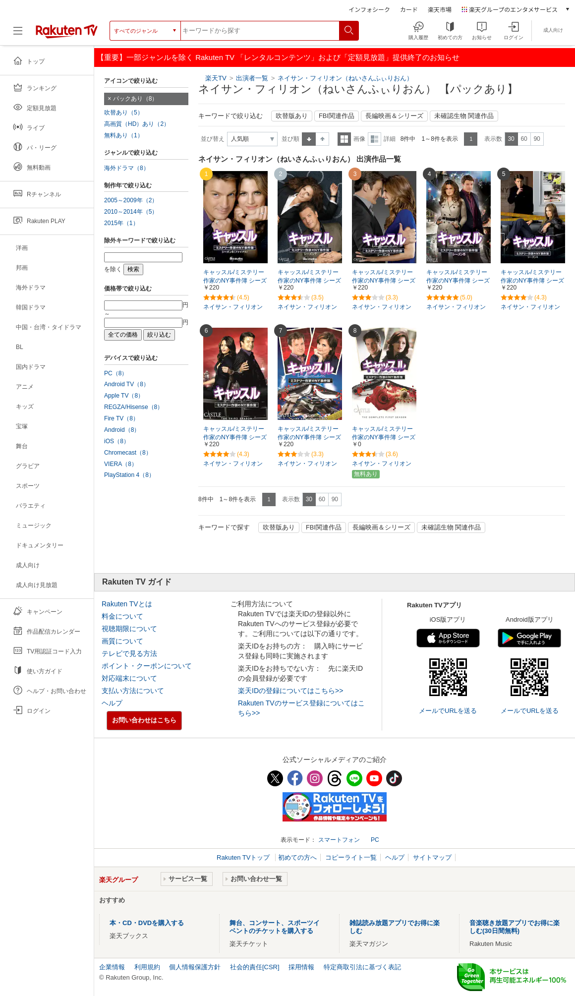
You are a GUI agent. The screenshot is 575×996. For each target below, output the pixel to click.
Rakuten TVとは (127, 604)
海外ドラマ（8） (126, 168)
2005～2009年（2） (131, 200)
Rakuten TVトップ (244, 857)
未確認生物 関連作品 (464, 116)
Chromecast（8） (128, 452)
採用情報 (301, 967)
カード (409, 9)
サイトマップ (432, 857)
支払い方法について (133, 691)
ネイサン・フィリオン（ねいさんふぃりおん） (345, 78)
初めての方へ (297, 857)
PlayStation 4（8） (129, 474)
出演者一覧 (252, 78)
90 (536, 138)
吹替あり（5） (123, 112)
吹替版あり (292, 116)
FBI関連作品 (336, 116)
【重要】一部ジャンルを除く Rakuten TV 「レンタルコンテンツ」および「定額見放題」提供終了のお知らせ (278, 57)
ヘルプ (112, 703)
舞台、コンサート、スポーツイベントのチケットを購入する (275, 927)
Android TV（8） (126, 384)
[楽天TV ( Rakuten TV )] (67, 34)
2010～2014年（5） (131, 211)
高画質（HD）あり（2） (137, 123)
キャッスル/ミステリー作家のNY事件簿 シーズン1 (383, 437)
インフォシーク (369, 9)
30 (511, 138)
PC (375, 839)
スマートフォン (339, 839)
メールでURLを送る (448, 710)
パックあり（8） (135, 98)
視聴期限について (129, 629)
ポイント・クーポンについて (147, 666)
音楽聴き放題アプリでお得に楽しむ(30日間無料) (514, 927)
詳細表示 (374, 139)
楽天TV (216, 78)
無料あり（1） (123, 135)
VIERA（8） (120, 464)
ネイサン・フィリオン (233, 306)
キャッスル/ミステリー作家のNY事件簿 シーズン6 (383, 281)
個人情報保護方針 (195, 967)
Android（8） (122, 429)
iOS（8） (116, 441)
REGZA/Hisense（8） (133, 407)
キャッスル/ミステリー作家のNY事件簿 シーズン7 (309, 281)
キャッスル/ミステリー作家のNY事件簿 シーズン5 (458, 281)
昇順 (309, 139)
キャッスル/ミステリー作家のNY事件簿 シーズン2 (309, 437)
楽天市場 (440, 9)
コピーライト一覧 (351, 857)
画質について (122, 641)
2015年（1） (121, 223)
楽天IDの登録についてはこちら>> (290, 691)
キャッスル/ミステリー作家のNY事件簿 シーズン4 (532, 281)
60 (523, 138)
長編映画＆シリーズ (394, 116)
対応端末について (129, 678)
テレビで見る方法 (129, 653)
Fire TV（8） (121, 418)
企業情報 (112, 967)
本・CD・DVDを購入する (147, 923)
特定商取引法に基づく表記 (362, 967)
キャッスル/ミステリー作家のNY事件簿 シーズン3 (235, 437)
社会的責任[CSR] (255, 967)
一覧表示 (344, 139)
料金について (122, 616)
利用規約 (147, 967)
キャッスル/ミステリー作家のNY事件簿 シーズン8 (235, 281)
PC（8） (116, 373)
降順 (322, 139)
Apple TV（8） (124, 395)
